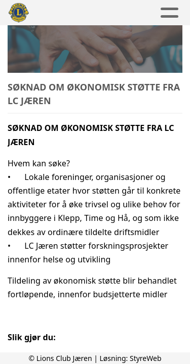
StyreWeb (146, 358)
